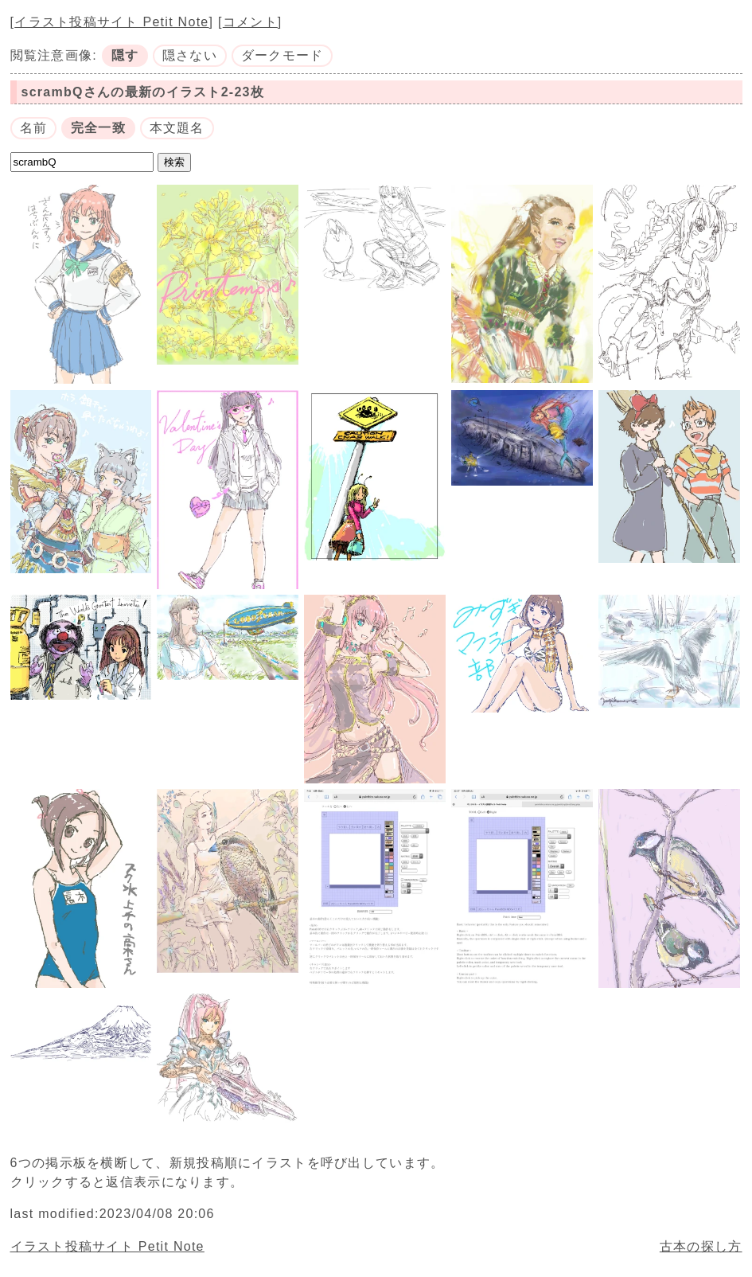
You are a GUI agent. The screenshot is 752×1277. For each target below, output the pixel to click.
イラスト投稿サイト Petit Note (111, 22)
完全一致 (98, 128)
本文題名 (177, 128)
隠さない (189, 55)
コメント (250, 22)
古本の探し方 (701, 1246)
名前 (34, 128)
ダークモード (282, 55)
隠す (125, 55)
